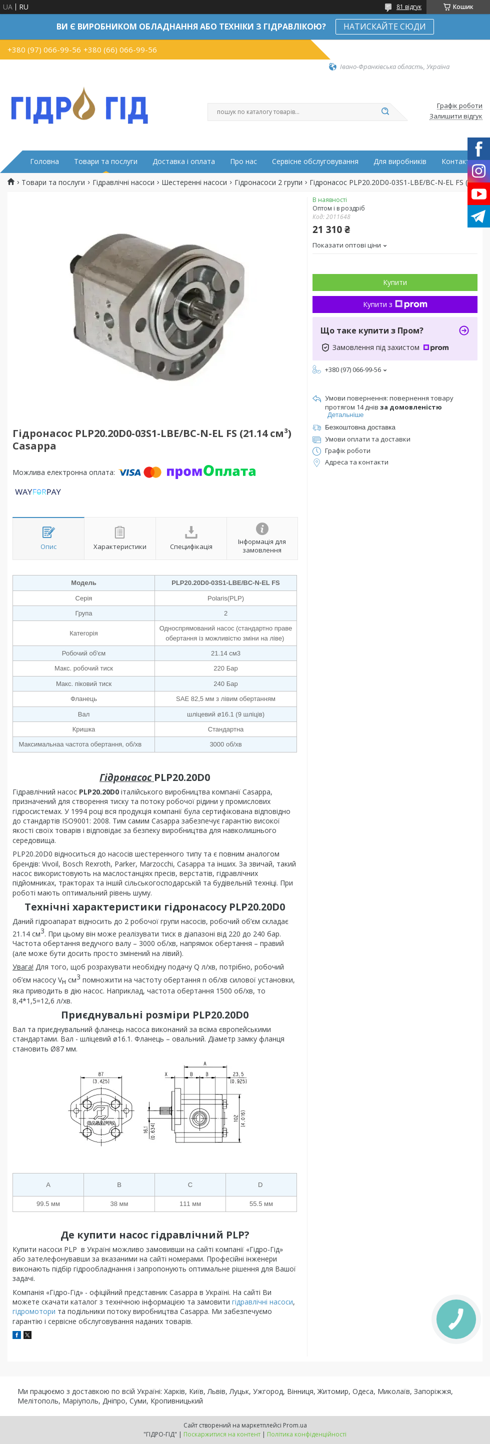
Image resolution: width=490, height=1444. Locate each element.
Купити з (395, 304)
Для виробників (400, 161)
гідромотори (34, 1311)
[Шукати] (385, 112)
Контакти (458, 161)
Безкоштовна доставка (360, 427)
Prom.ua (295, 1425)
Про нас (243, 161)
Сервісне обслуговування (315, 161)
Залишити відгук (456, 116)
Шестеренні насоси (194, 182)
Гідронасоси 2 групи (268, 182)
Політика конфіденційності (306, 1434)
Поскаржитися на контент (222, 1434)
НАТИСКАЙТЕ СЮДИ (385, 26)
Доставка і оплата (183, 161)
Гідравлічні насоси (123, 182)
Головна (44, 161)
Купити (395, 282)
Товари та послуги (106, 161)
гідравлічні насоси (262, 1301)
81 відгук (409, 6)
